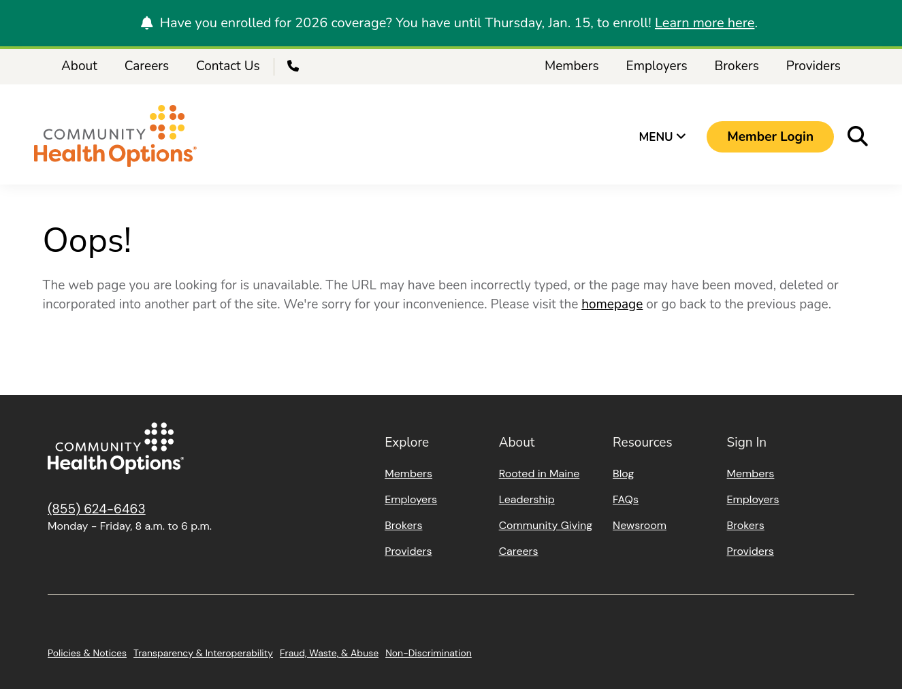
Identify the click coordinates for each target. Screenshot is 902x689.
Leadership (527, 499)
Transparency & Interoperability (203, 653)
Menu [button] (663, 137)
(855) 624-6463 (97, 508)
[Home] (115, 138)
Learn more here (704, 23)
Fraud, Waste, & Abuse (329, 653)
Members (572, 66)
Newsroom (639, 525)
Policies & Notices (87, 653)
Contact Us (228, 66)
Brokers (737, 66)
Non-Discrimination (428, 653)
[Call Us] (295, 66)
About (79, 66)
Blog (623, 473)
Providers (813, 66)
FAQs (626, 499)
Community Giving (545, 525)
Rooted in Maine (539, 473)
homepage (612, 304)
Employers (657, 66)
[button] (770, 137)
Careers (147, 66)
